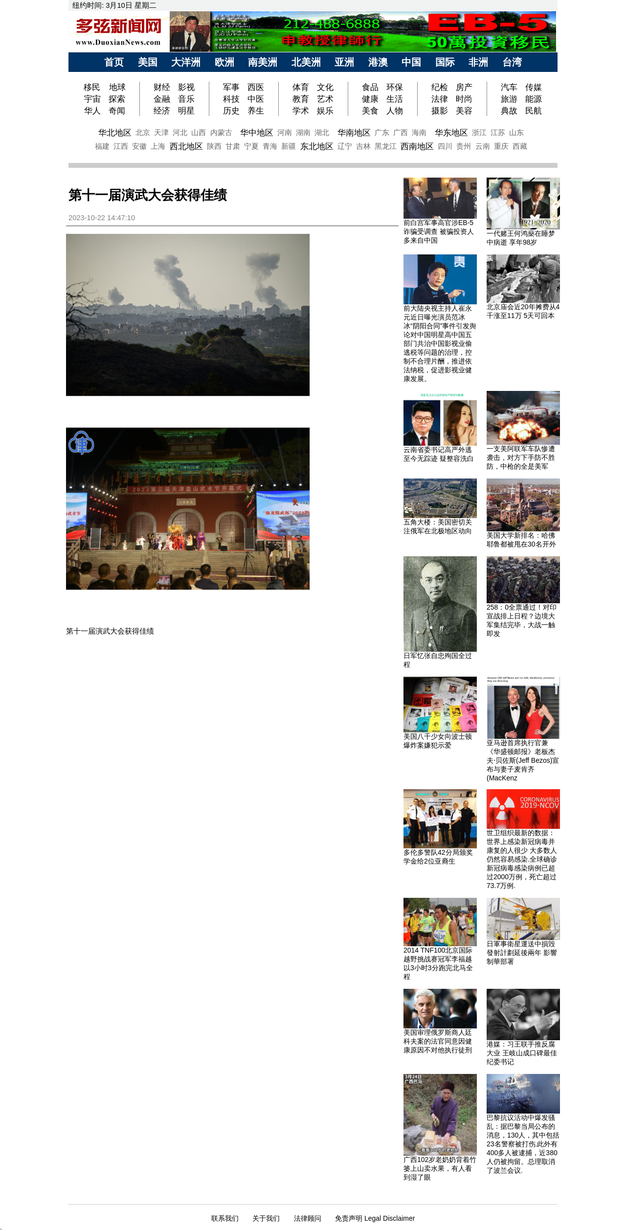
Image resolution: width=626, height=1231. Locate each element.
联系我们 (225, 1218)
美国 (147, 62)
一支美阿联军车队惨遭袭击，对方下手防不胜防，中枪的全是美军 (521, 457)
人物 (394, 110)
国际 (445, 62)
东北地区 (317, 146)
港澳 (378, 62)
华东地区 (451, 132)
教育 (300, 99)
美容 (464, 110)
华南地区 (354, 132)
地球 (117, 87)
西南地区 (417, 146)
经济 (162, 110)
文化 (325, 87)
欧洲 (224, 62)
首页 (114, 62)
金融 (162, 99)
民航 (533, 110)
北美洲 (306, 62)
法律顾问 (307, 1218)
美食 (370, 110)
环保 (394, 87)
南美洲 (262, 62)
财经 (162, 87)
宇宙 (92, 99)
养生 (255, 110)
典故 (509, 110)
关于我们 (266, 1218)
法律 (439, 99)
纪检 (439, 87)
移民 (93, 87)
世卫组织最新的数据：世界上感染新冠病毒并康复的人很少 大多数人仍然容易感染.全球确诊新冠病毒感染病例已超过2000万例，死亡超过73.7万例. (522, 859)
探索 (117, 99)
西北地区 (186, 146)
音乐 (186, 99)
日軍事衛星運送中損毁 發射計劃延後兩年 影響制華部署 (522, 952)
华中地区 (256, 132)
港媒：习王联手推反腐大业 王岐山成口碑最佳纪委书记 (522, 1053)
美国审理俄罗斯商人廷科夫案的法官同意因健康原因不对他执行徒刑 (437, 1041)
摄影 (439, 110)
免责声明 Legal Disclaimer (375, 1218)
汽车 (509, 87)
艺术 (325, 99)
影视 (186, 87)
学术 (300, 110)
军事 (231, 87)
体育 (300, 87)
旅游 (509, 99)
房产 (464, 87)
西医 (255, 87)
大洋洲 (186, 62)
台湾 (512, 62)
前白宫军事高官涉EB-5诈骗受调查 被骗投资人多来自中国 (438, 231)
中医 (255, 99)
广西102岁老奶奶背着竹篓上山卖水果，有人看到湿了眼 (439, 1168)
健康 (370, 99)
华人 (92, 110)
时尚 (464, 99)
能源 (533, 99)
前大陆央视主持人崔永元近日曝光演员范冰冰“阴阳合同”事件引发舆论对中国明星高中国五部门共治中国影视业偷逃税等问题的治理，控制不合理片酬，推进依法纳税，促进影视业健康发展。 (439, 343)
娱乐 (325, 110)
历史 (231, 110)
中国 (411, 62)
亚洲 (344, 62)
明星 (186, 110)
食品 (370, 87)
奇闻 (117, 110)
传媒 (533, 87)
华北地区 (115, 132)
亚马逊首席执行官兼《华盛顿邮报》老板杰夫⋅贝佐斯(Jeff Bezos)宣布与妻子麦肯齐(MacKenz (523, 760)
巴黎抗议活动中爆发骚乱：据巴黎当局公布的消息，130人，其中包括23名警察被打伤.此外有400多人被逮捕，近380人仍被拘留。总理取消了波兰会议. (523, 1144)
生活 (394, 99)
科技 (231, 99)
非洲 (478, 62)
